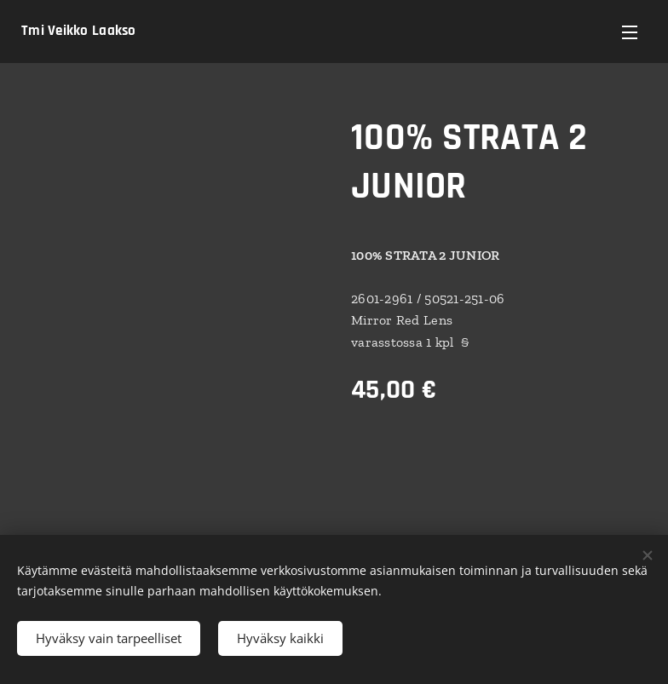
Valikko (629, 32)
